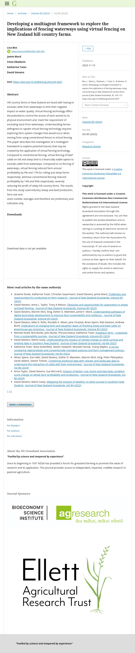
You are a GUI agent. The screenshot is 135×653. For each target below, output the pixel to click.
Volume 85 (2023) (40, 13)
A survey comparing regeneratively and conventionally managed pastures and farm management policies (69, 348)
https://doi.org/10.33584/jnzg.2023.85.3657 (37, 82)
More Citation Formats (97, 105)
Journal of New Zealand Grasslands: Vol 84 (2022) (89, 343)
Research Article (91, 146)
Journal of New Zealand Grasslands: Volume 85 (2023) (66, 308)
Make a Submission (20, 404)
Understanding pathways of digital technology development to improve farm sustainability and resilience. (69, 313)
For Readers (13, 425)
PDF (88, 48)
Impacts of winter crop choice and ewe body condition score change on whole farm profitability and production (69, 373)
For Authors (13, 430)
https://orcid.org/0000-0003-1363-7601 (28, 51)
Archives (22, 13)
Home (10, 13)
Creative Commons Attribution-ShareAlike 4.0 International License (102, 173)
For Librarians (14, 436)
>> (10, 391)
